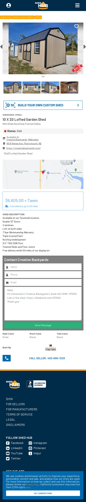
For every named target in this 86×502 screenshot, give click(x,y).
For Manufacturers (21, 409)
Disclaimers (15, 425)
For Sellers (15, 404)
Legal (10, 419)
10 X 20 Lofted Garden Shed (24, 119)
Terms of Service (19, 414)
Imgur (37, 453)
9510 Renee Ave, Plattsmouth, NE (24, 143)
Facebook (17, 443)
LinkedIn (16, 448)
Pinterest (39, 448)
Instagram (40, 443)
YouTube (17, 453)
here (28, 487)
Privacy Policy (32, 484)
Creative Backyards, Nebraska (22, 139)
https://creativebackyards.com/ (23, 148)
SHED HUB (5, 17)
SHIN (9, 399)
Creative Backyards (22, 17)
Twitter (16, 458)
